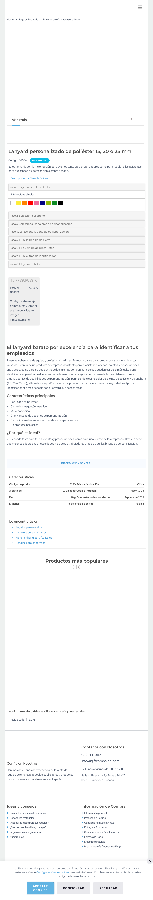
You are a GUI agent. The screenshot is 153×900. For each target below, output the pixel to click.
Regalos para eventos (29, 527)
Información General (76, 463)
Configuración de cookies (52, 872)
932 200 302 (91, 755)
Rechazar (108, 888)
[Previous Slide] (131, 119)
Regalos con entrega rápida (25, 834)
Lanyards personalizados (31, 532)
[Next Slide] (135, 119)
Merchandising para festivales (34, 537)
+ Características (38, 178)
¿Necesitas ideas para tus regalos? (29, 825)
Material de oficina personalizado (61, 19)
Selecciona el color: (22, 194)
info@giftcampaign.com (100, 761)
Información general (95, 815)
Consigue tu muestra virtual (99, 825)
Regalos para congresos (30, 542)
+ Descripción (16, 178)
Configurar (73, 888)
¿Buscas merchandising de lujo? (28, 830)
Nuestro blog (17, 839)
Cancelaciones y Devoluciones (101, 834)
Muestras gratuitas (94, 844)
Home (10, 19)
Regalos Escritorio (28, 19)
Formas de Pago (93, 839)
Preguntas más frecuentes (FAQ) (102, 849)
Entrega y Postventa (95, 830)
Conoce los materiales (22, 820)
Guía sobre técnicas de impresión (28, 815)
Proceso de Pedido (95, 820)
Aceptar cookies (40, 888)
